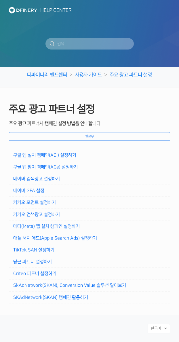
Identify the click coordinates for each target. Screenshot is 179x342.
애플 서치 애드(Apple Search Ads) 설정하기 (55, 238)
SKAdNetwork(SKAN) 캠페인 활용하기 (50, 297)
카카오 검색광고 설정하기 (36, 214)
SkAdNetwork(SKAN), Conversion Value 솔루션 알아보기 (69, 285)
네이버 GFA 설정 (28, 190)
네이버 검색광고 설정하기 (36, 178)
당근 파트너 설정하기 (32, 261)
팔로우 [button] (89, 136)
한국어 (156, 328)
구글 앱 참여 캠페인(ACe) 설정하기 (45, 167)
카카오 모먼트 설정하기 (34, 202)
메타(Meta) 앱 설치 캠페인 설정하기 (46, 226)
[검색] (89, 44)
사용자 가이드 (88, 74)
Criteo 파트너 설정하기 (34, 273)
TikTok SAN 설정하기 (33, 249)
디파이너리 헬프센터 (47, 74)
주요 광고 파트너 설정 (131, 74)
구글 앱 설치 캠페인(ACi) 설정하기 (44, 155)
